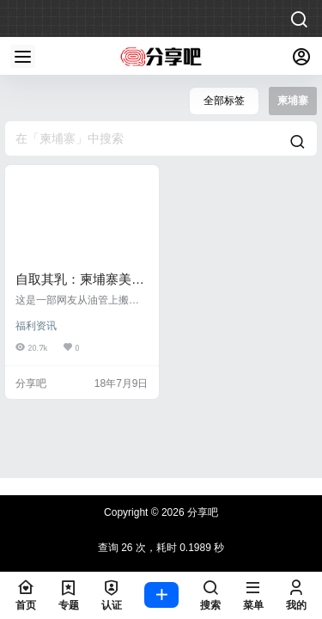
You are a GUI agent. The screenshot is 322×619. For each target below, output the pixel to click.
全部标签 (224, 101)
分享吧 (201, 512)
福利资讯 (36, 326)
